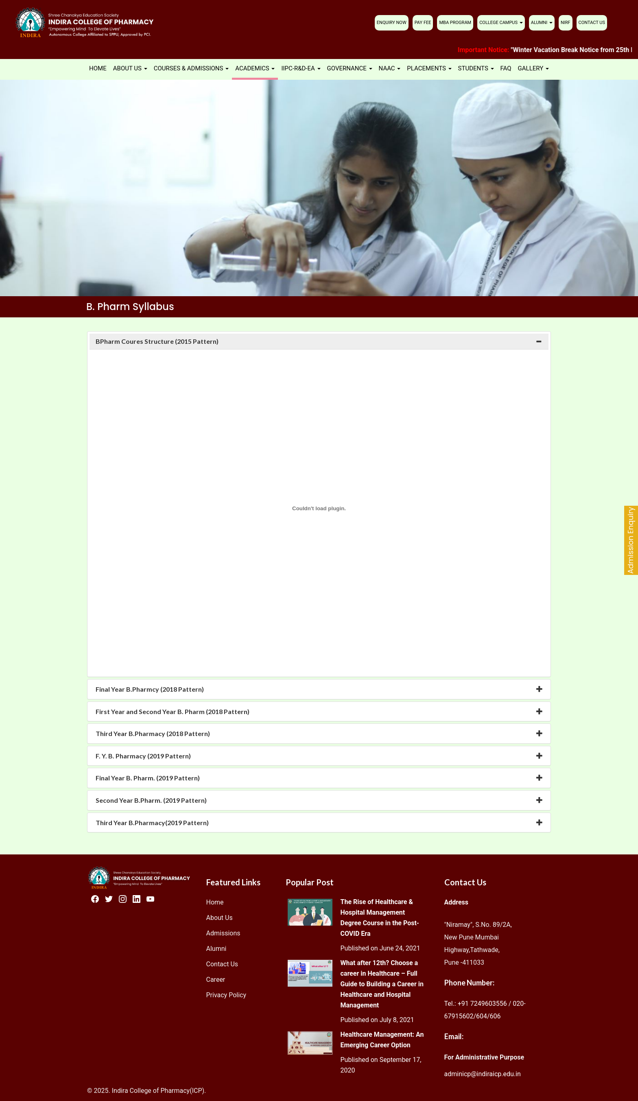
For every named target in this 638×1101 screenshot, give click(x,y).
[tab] (319, 341)
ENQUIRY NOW (391, 22)
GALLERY (533, 68)
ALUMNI (542, 22)
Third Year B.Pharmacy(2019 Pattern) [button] (152, 822)
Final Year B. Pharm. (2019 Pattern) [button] (148, 778)
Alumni (216, 948)
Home (215, 902)
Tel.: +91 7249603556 (475, 1003)
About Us (219, 918)
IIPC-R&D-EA (300, 68)
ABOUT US (130, 68)
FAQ (505, 68)
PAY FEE (423, 22)
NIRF (565, 22)
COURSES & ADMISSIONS (191, 68)
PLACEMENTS (429, 68)
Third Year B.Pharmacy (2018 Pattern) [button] (153, 733)
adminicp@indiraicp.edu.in (482, 1074)
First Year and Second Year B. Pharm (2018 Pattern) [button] (172, 711)
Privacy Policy (226, 995)
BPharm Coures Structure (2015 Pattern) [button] (157, 341)
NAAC (390, 68)
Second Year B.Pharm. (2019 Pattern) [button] (151, 800)
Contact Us (222, 964)
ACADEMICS (255, 68)
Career (215, 979)
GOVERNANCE (349, 68)
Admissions (223, 933)
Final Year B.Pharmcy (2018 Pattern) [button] (150, 689)
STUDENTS (476, 68)
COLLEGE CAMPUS (501, 22)
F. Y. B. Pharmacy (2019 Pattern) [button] (143, 756)
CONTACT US (592, 22)
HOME (98, 68)
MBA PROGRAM (455, 22)
